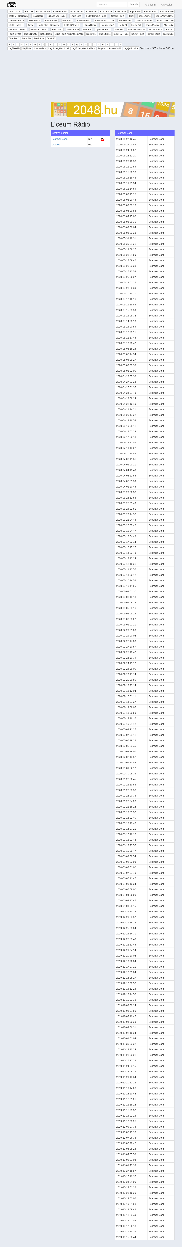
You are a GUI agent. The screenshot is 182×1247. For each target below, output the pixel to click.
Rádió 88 (29, 11)
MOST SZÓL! (15, 11)
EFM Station (34, 20)
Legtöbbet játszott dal (58, 48)
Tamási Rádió (153, 34)
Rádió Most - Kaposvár (48, 25)
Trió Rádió (39, 38)
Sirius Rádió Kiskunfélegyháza (69, 34)
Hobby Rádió (125, 20)
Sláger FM (91, 34)
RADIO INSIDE (16, 25)
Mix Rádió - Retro (38, 29)
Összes (56, 144)
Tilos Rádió (14, 38)
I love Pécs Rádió (144, 20)
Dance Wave (144, 16)
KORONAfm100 (71, 25)
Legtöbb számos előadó (109, 48)
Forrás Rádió (51, 20)
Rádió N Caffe (31, 34)
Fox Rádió (67, 20)
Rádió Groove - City (104, 20)
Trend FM (26, 38)
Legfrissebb (14, 48)
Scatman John (60, 139)
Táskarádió (168, 34)
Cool (131, 16)
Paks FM (119, 29)
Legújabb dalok (131, 48)
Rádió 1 (169, 29)
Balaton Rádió (150, 11)
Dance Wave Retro (164, 16)
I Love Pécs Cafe (165, 20)
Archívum (150, 4)
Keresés (134, 4)
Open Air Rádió (103, 29)
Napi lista (26, 48)
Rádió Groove (83, 20)
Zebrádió (51, 38)
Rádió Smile (105, 34)
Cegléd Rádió (117, 16)
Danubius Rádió (16, 20)
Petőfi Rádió (73, 29)
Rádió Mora (57, 29)
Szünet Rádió (137, 34)
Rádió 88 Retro (60, 11)
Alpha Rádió (106, 11)
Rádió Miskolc (152, 25)
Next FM (87, 29)
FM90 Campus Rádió (96, 16)
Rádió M (123, 25)
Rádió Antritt (120, 11)
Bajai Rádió (135, 11)
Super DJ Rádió (121, 34)
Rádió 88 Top (76, 11)
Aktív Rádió (91, 11)
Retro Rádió (46, 34)
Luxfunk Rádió (107, 25)
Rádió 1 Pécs (15, 34)
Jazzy (30, 25)
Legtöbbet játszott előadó (83, 48)
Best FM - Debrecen (18, 16)
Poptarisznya (155, 29)
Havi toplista (40, 48)
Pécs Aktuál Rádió (136, 29)
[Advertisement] (113, 77)
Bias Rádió (38, 16)
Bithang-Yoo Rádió (57, 16)
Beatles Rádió (166, 11)
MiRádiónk (136, 25)
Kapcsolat (166, 4)
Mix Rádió (168, 25)
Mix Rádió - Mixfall (17, 29)
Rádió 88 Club (43, 11)
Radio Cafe (76, 16)
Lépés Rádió (90, 25)
